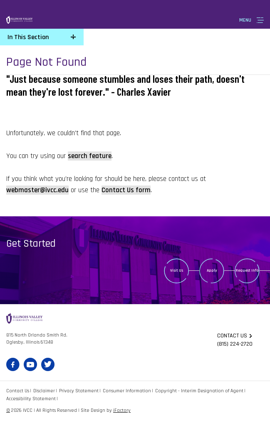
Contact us (232, 335)
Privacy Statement (79, 391)
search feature (89, 156)
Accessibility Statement (31, 399)
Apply (212, 270)
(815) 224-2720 (235, 344)
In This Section (28, 37)
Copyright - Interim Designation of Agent (199, 391)
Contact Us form (126, 190)
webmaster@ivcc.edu (37, 190)
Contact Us (17, 391)
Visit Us (176, 270)
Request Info (247, 270)
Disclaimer (44, 391)
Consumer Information (127, 391)
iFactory (122, 410)
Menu (245, 20)
